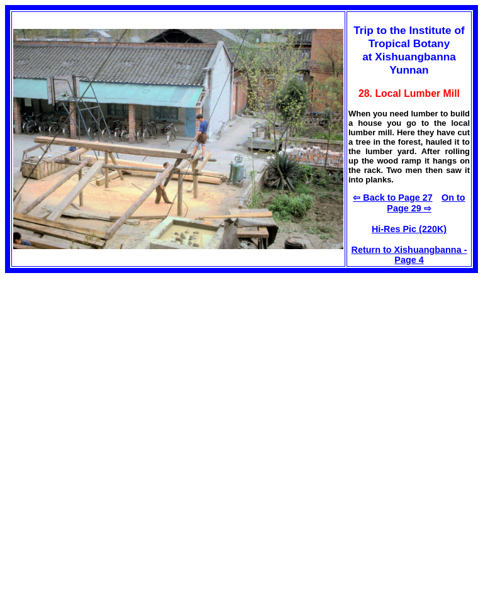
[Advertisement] (110, 361)
